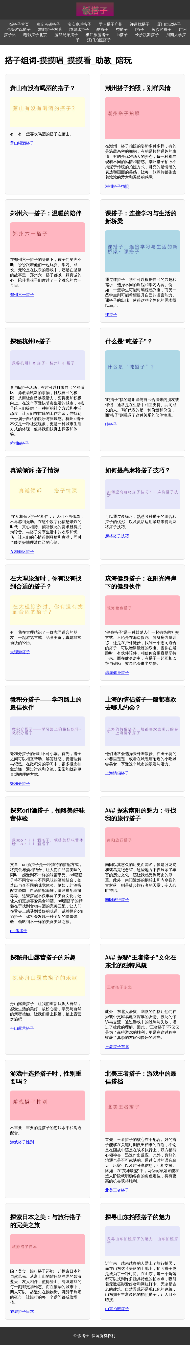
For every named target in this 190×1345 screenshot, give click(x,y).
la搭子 (122, 35)
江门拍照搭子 (99, 40)
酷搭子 (102, 29)
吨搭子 (111, 424)
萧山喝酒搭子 (22, 143)
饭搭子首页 (19, 24)
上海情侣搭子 (117, 773)
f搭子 (139, 29)
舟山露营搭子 (22, 1028)
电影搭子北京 (35, 35)
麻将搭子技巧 (117, 536)
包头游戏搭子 (19, 29)
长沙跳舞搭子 (147, 35)
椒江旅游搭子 (97, 35)
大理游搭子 (20, 652)
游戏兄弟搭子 (66, 35)
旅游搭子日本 (22, 1311)
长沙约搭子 (161, 29)
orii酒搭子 (18, 931)
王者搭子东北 (117, 1047)
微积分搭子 (20, 783)
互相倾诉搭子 (22, 551)
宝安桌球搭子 (79, 24)
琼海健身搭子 (117, 673)
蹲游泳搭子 (79, 29)
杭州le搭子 (19, 443)
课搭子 (111, 315)
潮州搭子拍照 (117, 186)
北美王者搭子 (117, 1190)
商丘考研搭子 (48, 24)
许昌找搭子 (140, 24)
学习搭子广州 (110, 24)
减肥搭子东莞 (50, 29)
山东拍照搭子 (117, 1309)
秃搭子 (122, 29)
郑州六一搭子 (22, 295)
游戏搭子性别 (22, 1142)
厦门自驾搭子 (169, 24)
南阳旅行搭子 (117, 900)
